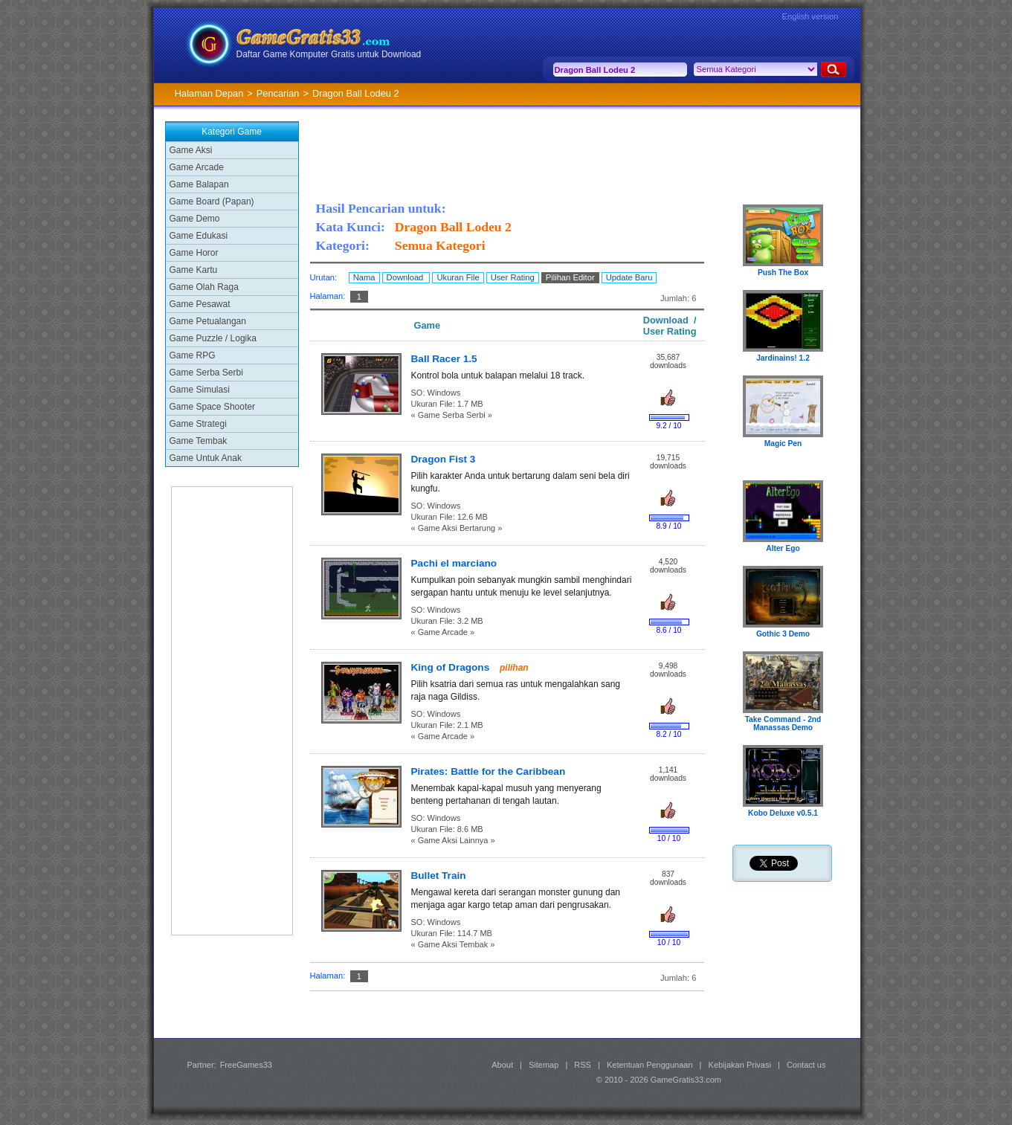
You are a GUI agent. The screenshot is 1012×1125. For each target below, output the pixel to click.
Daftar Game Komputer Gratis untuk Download (329, 54)
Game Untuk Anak (206, 458)
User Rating (513, 277)
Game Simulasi (200, 389)
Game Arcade (197, 167)
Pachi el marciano (454, 563)
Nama (364, 277)
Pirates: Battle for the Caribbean (488, 771)
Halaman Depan (209, 93)
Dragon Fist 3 (443, 459)
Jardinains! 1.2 (783, 358)
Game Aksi (191, 150)
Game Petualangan (208, 321)
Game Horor (194, 253)
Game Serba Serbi (206, 372)
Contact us (806, 1064)
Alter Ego (783, 548)
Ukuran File (457, 277)
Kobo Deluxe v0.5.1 (783, 813)
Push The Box (783, 272)
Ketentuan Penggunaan (650, 1064)
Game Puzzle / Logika (213, 338)
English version (810, 16)
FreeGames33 (246, 1064)
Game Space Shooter (212, 407)
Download (406, 277)
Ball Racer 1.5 (444, 358)
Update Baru (629, 277)
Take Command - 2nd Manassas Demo (783, 723)
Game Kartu (194, 270)
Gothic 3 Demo (783, 634)
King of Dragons (452, 667)
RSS (582, 1064)
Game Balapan (199, 184)
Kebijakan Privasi (740, 1064)
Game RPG (193, 355)
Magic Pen (783, 443)
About (502, 1064)
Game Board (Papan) (212, 201)
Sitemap (543, 1064)
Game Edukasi (199, 236)
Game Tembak (199, 441)
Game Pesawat (200, 304)
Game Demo (195, 218)
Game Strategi (198, 424)
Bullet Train (438, 875)
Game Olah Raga (204, 287)
